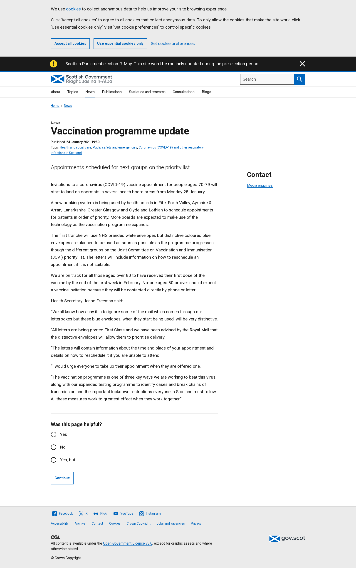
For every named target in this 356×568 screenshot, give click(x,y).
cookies (73, 9)
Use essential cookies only (120, 43)
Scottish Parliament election (91, 63)
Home (55, 105)
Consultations (184, 92)
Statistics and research (147, 92)
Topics (72, 92)
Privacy (196, 523)
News (90, 92)
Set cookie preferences (173, 43)
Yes (63, 434)
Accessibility (60, 523)
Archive (80, 523)
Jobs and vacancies (171, 523)
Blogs (206, 92)
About (55, 92)
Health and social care (75, 147)
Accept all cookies (70, 43)
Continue (62, 478)
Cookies (115, 523)
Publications (112, 92)
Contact (97, 523)
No (63, 447)
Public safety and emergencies (115, 147)
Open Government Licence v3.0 (127, 543)
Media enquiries (260, 185)
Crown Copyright (139, 523)
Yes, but (67, 459)
